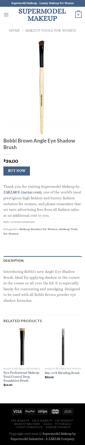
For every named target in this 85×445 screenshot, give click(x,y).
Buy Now (17, 171)
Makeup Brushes (27, 424)
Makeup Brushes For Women (38, 229)
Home (14, 30)
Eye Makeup (20, 420)
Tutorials (63, 424)
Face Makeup (42, 420)
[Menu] (6, 14)
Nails (47, 424)
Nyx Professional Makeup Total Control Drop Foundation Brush (21, 376)
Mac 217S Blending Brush (62, 373)
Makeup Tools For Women (50, 30)
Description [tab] (13, 260)
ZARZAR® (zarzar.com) (22, 192)
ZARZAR (54, 439)
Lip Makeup (64, 420)
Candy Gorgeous (29, 427)
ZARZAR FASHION (58, 427)
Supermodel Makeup (42, 14)
